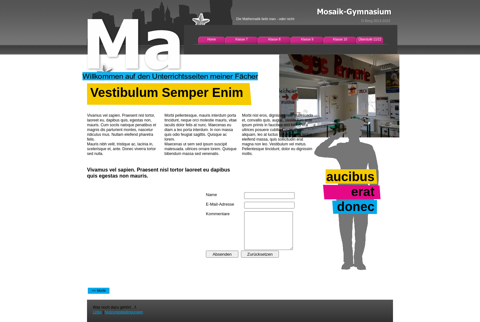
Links (97, 312)
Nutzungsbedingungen (124, 312)
